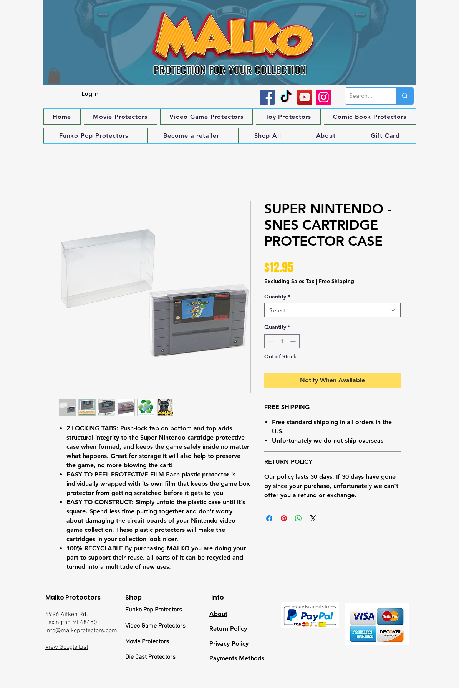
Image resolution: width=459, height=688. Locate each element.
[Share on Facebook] (269, 518)
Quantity (277, 296)
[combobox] (332, 310)
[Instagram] (323, 97)
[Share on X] (313, 518)
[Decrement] (270, 341)
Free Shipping (336, 281)
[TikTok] (285, 97)
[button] (54, 76)
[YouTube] (304, 97)
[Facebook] (267, 97)
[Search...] (364, 96)
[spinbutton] (282, 341)
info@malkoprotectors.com (81, 631)
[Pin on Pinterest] (283, 518)
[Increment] (293, 341)
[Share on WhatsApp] (298, 518)
